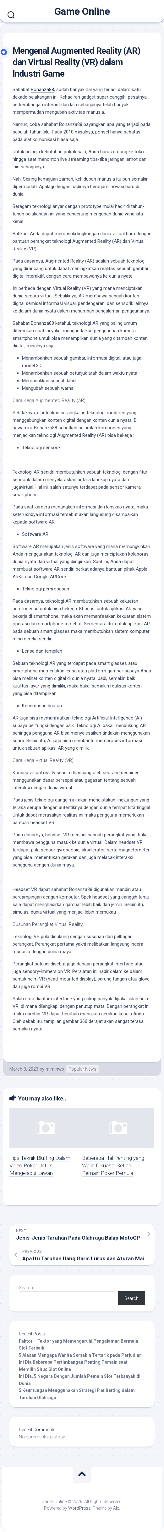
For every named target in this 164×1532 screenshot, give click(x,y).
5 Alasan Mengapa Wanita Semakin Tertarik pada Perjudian (80, 1355)
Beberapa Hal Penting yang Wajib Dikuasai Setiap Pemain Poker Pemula (113, 1165)
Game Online (82, 11)
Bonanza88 (42, 89)
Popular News (82, 1069)
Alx (116, 1508)
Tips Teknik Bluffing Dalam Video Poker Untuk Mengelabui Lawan (39, 1165)
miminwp (55, 1069)
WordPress (79, 1508)
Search (26, 1287)
